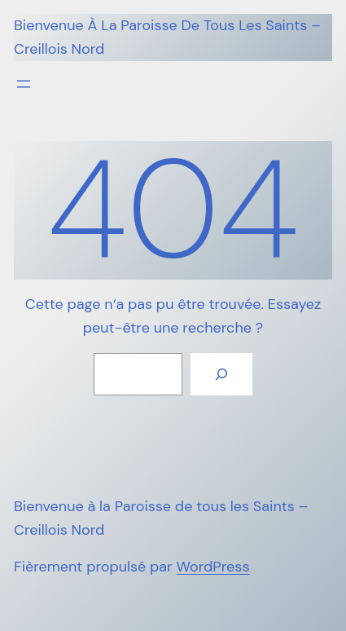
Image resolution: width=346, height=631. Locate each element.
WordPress (213, 566)
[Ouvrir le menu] (23, 84)
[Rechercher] (221, 374)
